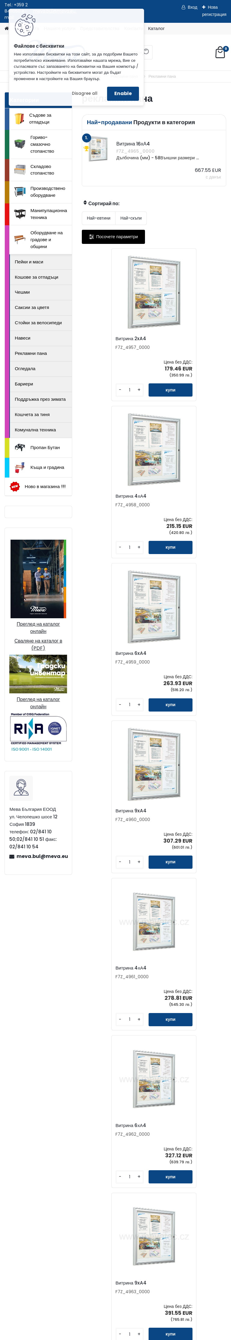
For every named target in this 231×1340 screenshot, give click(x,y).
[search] (145, 54)
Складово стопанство (34, 169)
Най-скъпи (131, 218)
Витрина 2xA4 (103, 339)
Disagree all (84, 93)
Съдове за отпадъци (32, 118)
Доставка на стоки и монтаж (61, 1242)
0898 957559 (79, 1167)
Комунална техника (35, 430)
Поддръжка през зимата (40, 399)
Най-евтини (98, 218)
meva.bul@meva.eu (42, 856)
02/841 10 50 (49, 1160)
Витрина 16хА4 (141, 968)
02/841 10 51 (79, 1160)
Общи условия (46, 1252)
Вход (192, 7)
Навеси (22, 338)
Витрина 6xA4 (103, 496)
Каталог (156, 28)
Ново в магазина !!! (37, 487)
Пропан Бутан (37, 447)
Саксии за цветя (32, 307)
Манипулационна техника (40, 213)
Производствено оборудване (39, 191)
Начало (18, 1300)
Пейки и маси (29, 262)
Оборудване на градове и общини (38, 239)
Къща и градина (39, 467)
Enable (123, 93)
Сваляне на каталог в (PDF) (38, 644)
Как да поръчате (48, 1223)
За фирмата (44, 1213)
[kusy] (98, 390)
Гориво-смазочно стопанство (34, 144)
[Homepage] (7, 28)
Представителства (174, 1112)
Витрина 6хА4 (176, 653)
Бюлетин (163, 1132)
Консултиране (46, 1233)
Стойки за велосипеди (38, 322)
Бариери (24, 384)
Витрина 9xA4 (176, 496)
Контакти (164, 1093)
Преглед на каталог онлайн (38, 628)
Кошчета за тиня (32, 414)
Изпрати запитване (94, 1300)
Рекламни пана (31, 353)
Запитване (165, 1103)
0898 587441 (49, 1167)
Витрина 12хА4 (176, 811)
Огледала (25, 368)
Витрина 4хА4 (176, 339)
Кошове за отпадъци (36, 277)
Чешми (22, 292)
